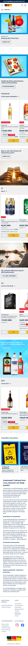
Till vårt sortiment (9, 276)
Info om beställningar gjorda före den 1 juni (14, 1)
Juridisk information (6, 627)
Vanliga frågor (18, 607)
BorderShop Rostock (6, 607)
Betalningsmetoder (19, 609)
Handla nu (6, 42)
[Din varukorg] (25, 5)
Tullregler (17, 611)
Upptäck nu (6, 348)
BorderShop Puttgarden (6, 605)
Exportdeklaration (19, 605)
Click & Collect (18, 603)
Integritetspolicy (5, 626)
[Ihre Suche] (22, 5)
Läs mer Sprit (5, 383)
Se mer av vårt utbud (7, 286)
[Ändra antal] (4, 140)
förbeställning (6, 558)
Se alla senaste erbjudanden (9, 96)
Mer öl (3, 191)
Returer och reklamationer (18, 613)
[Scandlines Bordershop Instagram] (17, 627)
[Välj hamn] (6, 10)
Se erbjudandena (8, 86)
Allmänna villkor (5, 624)
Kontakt (16, 615)
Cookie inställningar (6, 629)
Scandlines (3, 631)
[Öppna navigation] (2, 5)
